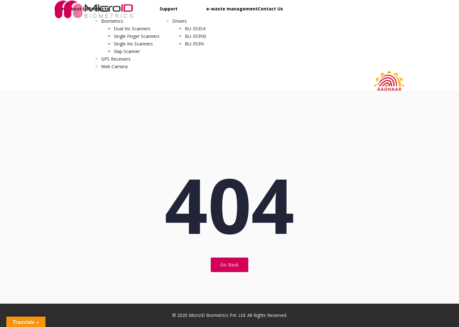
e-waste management (232, 9)
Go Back (229, 265)
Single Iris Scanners (133, 44)
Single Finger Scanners (137, 36)
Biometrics (112, 21)
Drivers (179, 21)
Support (169, 9)
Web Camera (114, 66)
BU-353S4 (195, 29)
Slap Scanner (127, 51)
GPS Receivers (115, 59)
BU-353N (194, 44)
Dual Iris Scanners (132, 29)
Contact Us (270, 9)
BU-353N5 (195, 36)
